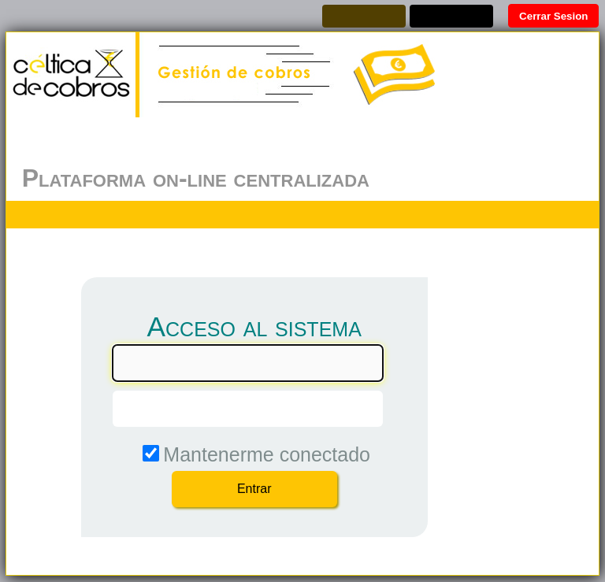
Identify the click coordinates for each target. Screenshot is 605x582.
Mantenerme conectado (266, 454)
